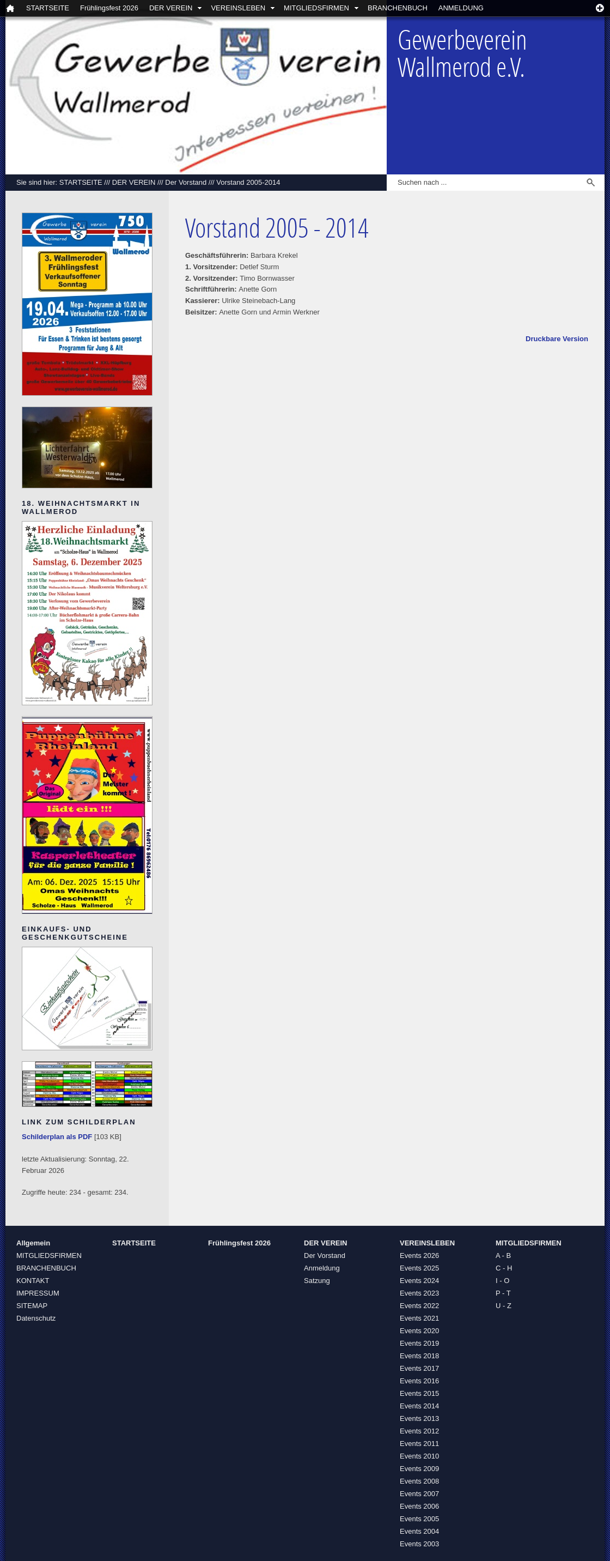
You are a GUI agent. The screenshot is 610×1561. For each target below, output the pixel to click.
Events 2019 (419, 1343)
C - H (504, 1268)
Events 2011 (419, 1443)
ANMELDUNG (461, 8)
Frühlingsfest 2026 (109, 8)
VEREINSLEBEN (238, 8)
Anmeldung (322, 1268)
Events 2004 (419, 1531)
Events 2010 (419, 1456)
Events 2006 (419, 1506)
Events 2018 (419, 1356)
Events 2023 (419, 1293)
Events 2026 (419, 1255)
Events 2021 (419, 1318)
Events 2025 (419, 1268)
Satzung (317, 1280)
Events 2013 (419, 1418)
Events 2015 (419, 1393)
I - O (502, 1280)
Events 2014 (419, 1406)
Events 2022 (419, 1306)
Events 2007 (419, 1494)
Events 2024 (419, 1280)
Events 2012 (419, 1431)
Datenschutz (36, 1318)
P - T (503, 1293)
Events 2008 (419, 1481)
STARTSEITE (47, 8)
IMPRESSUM (37, 1293)
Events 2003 (419, 1544)
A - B (503, 1255)
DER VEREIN (170, 8)
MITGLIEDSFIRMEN (316, 8)
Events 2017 (419, 1368)
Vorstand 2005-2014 (248, 182)
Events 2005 (419, 1519)
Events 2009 (419, 1469)
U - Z (503, 1306)
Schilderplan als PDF (57, 1137)
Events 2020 (419, 1331)
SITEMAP (31, 1306)
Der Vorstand (185, 182)
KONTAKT (32, 1280)
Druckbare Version (557, 339)
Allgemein (33, 1243)
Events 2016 (419, 1381)
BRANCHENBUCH (398, 8)
